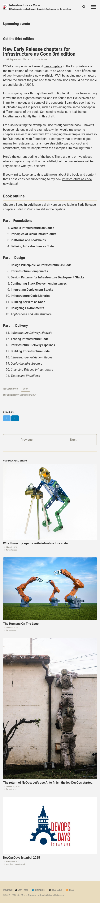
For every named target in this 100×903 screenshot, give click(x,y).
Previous (26, 440)
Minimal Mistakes (55, 895)
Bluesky (55, 890)
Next (73, 440)
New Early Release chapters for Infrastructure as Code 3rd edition (39, 51)
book (25, 388)
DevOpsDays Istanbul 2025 (21, 857)
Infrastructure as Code (40, 7)
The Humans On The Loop (21, 624)
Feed (70, 890)
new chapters (53, 66)
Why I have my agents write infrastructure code (35, 543)
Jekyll (42, 895)
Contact (21, 890)
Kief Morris (22, 895)
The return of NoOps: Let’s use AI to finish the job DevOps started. (48, 782)
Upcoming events (16, 24)
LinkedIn (38, 890)
